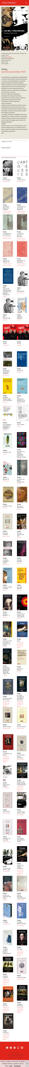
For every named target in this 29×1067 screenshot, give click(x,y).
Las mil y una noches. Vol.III (21, 812)
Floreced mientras (5, 533)
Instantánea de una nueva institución (21, 208)
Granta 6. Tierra (7, 506)
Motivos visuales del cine (20, 534)
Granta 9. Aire (7, 452)
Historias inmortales (20, 1005)
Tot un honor (20, 424)
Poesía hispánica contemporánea (21, 896)
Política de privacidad (15, 1055)
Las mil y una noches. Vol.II (13, 71)
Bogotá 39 (6, 479)
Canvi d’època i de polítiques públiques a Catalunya (7, 427)
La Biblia (5, 922)
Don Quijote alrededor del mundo (21, 840)
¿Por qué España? (19, 587)
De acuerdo (17, 1066)
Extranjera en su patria (6, 839)
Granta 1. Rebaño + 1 (6, 614)
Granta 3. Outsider (19, 560)
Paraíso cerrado (21, 977)
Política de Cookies (15, 1057)
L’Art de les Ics (21, 180)
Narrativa (6, 375)
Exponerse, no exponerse (21, 261)
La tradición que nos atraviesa (20, 235)
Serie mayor (6, 536)
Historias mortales (5, 976)
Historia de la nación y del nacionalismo (21, 615)
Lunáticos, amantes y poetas (6, 561)
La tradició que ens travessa (7, 234)
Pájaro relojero (7, 726)
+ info (10, 1066)
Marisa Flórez (6, 180)
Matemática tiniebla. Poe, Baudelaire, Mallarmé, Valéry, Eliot (6, 670)
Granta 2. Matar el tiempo (7, 587)
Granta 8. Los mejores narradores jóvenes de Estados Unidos (21, 454)
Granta (5, 454)
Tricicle (5, 343)
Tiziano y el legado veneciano (20, 867)
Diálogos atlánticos (19, 317)
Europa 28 (20, 370)
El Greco (5, 1006)
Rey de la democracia (20, 506)
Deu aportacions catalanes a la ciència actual (21, 400)
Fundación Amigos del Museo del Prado (20, 645)
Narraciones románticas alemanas (6, 372)
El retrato (19, 949)
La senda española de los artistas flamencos (20, 698)
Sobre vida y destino (6, 785)
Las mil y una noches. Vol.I (6, 868)
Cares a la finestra (20, 669)
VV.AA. (4, 69)
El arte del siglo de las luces (7, 699)
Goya (18, 641)
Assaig (5, 296)
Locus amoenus (21, 726)
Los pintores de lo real (7, 754)
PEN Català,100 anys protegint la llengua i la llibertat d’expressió (7, 291)
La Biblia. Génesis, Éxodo (21, 922)
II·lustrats (20, 181)
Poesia (19, 672)
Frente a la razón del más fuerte (7, 896)
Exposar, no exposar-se (6, 261)
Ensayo (5, 320)
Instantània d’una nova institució (6, 208)
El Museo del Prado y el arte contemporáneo (21, 783)
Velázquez (6, 1033)
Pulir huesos (6, 811)
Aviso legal (16, 1053)
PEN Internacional (20, 290)
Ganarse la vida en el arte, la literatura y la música (7, 643)
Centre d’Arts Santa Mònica (7, 212)
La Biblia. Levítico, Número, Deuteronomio (7, 951)
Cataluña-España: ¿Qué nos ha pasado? (7, 399)
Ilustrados (9, 56)
